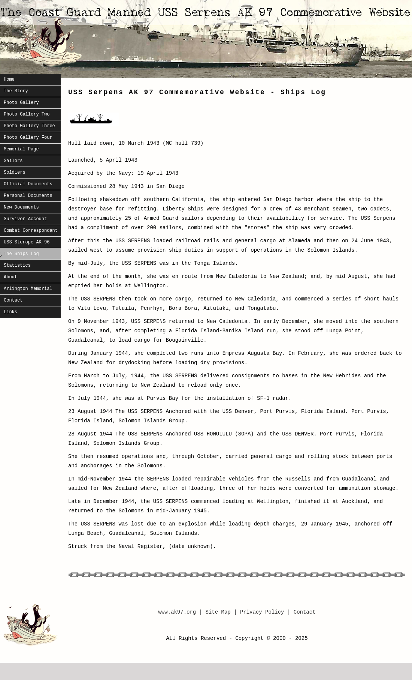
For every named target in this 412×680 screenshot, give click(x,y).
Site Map (219, 612)
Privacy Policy (262, 612)
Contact (305, 612)
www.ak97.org (177, 612)
